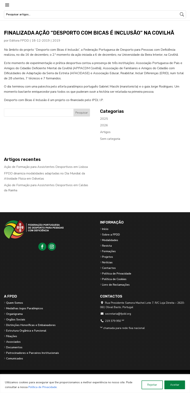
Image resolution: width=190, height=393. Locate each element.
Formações (109, 251)
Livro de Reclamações (116, 285)
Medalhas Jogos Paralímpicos (24, 308)
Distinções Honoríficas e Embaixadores (31, 325)
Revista (107, 246)
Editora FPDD (19, 40)
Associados (13, 342)
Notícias (107, 262)
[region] (95, 383)
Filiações (11, 336)
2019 (56, 40)
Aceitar (174, 385)
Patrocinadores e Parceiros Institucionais (32, 353)
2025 (104, 119)
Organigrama (14, 314)
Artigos (105, 132)
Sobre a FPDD (111, 234)
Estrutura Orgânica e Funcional (26, 331)
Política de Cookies (114, 279)
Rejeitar (152, 385)
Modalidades (110, 240)
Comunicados (14, 358)
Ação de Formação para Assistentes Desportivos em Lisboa (46, 167)
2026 (104, 125)
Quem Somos (14, 303)
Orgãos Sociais (15, 319)
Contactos (109, 268)
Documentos (14, 347)
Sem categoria (110, 139)
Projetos (107, 257)
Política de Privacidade (42, 387)
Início (105, 229)
